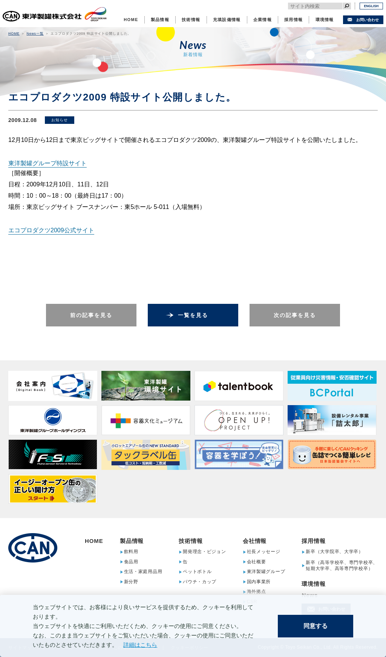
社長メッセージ (263, 551)
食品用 (131, 561)
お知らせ (59, 120)
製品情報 (160, 19)
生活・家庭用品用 (143, 571)
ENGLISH (371, 6)
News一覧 (34, 33)
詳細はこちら (140, 645)
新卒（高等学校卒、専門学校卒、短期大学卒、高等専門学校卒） (342, 565)
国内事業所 (259, 581)
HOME (131, 19)
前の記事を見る (91, 315)
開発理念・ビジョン (204, 551)
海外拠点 (256, 591)
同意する (315, 626)
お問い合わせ (367, 20)
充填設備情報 (227, 19)
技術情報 (191, 19)
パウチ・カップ (199, 581)
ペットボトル (197, 571)
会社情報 (255, 541)
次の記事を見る (295, 315)
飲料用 (131, 551)
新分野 (131, 581)
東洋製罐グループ (266, 571)
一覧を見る (193, 315)
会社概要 (256, 561)
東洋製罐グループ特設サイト (47, 163)
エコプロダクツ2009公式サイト (51, 230)
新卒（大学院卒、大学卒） (334, 551)
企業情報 (262, 19)
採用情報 (293, 19)
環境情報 (325, 19)
